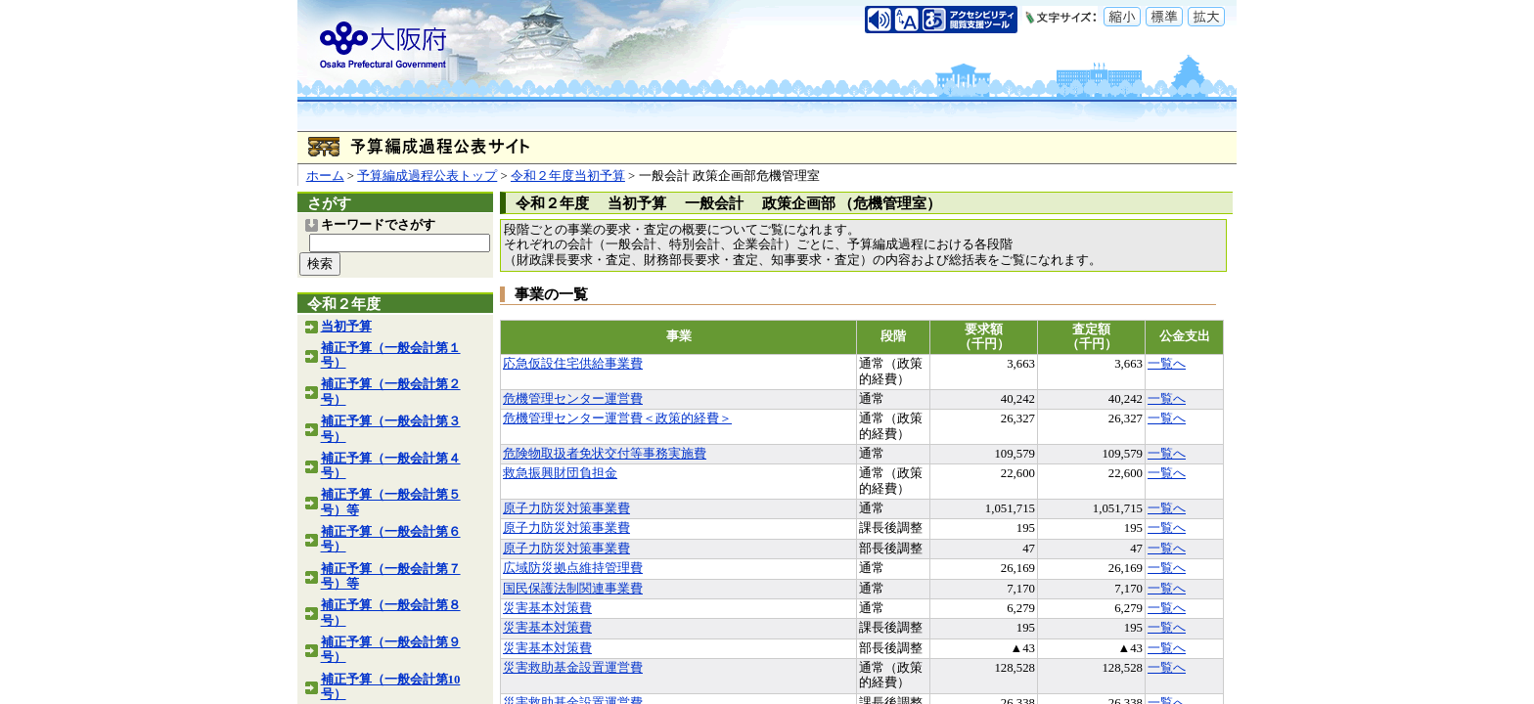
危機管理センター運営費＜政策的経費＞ (617, 418)
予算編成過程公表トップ (427, 176)
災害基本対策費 (547, 608)
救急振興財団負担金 (560, 473)
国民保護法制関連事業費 (573, 588)
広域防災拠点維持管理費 (573, 568)
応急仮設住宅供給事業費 (573, 364)
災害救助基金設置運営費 (573, 668)
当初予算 (346, 326)
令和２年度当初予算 (568, 176)
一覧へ (1167, 364)
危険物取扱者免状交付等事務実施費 (604, 454)
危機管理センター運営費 (573, 399)
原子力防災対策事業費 (566, 508)
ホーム (325, 176)
